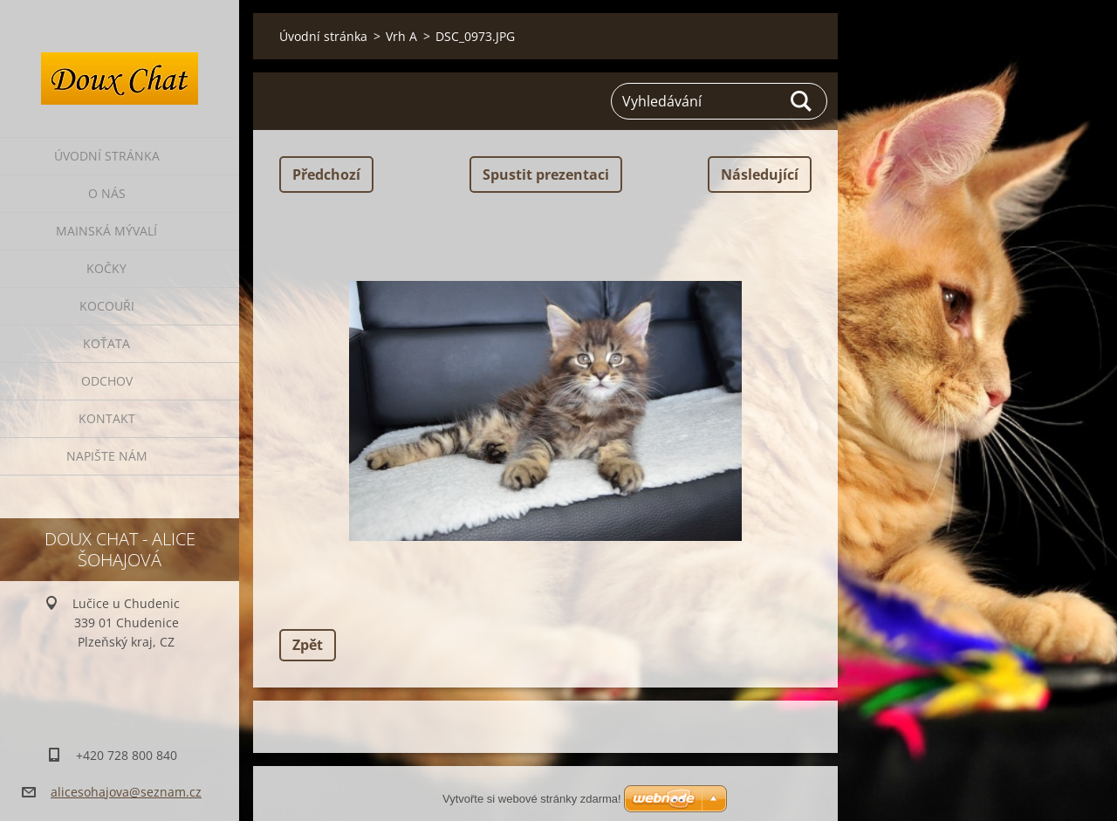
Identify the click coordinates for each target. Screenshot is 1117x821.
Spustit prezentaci (546, 174)
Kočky (106, 268)
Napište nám (106, 456)
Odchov (107, 381)
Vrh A (401, 36)
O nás (107, 193)
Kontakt (107, 418)
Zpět (307, 644)
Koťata (106, 343)
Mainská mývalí (106, 230)
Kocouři (106, 306)
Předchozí (326, 174)
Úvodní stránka (107, 155)
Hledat (802, 101)
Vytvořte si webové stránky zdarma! (531, 798)
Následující (759, 174)
